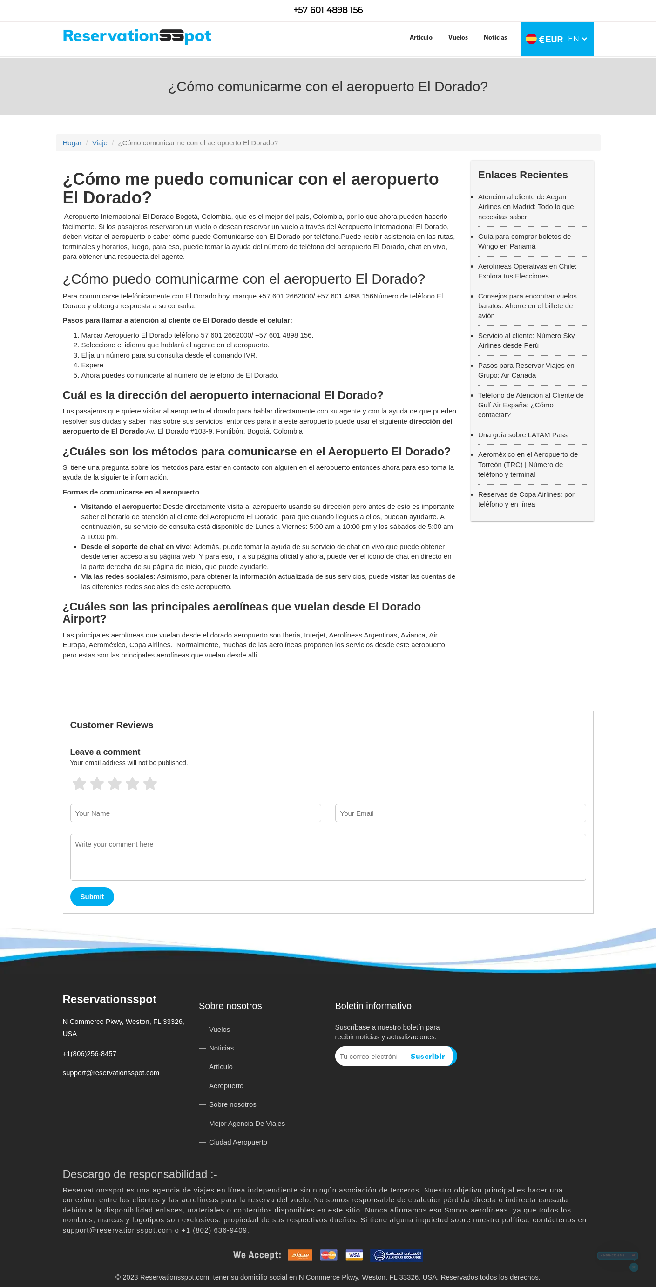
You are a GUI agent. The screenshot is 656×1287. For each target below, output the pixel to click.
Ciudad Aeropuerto (238, 1142)
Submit (92, 897)
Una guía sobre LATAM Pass (523, 435)
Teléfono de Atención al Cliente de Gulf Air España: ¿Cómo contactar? (531, 405)
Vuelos (458, 37)
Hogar (72, 143)
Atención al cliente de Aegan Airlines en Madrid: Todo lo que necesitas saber (526, 207)
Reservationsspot (109, 999)
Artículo (221, 1066)
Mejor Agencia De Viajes (247, 1123)
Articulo (421, 37)
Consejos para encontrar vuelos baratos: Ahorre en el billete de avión (527, 306)
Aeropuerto (226, 1086)
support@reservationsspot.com (111, 1073)
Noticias (495, 37)
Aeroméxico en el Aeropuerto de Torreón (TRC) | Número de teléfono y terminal (528, 464)
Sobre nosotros (233, 1104)
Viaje (100, 143)
